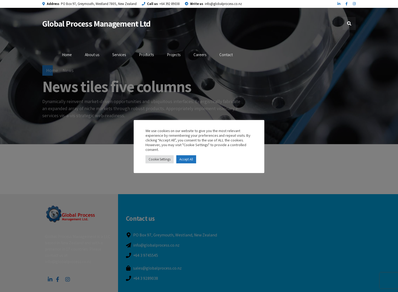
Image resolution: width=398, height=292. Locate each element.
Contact (226, 54)
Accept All (186, 159)
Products (146, 54)
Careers (200, 54)
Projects (173, 54)
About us (92, 54)
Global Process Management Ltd (96, 23)
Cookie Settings (160, 159)
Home (67, 54)
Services (119, 54)
